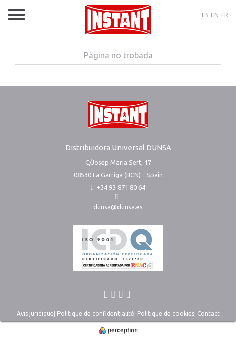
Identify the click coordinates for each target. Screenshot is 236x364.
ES (205, 15)
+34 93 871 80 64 (118, 187)
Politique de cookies (165, 313)
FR (224, 15)
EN (215, 15)
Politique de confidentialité (95, 313)
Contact (208, 313)
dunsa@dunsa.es (118, 206)
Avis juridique (35, 313)
